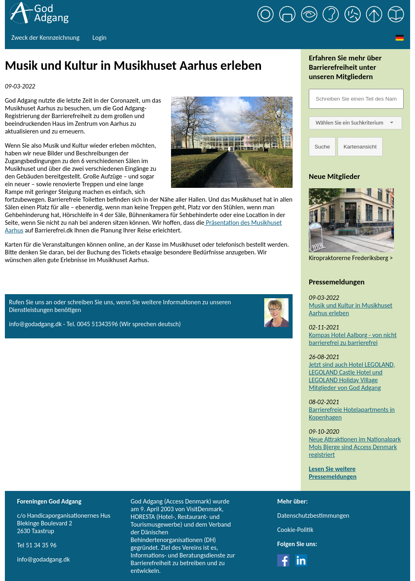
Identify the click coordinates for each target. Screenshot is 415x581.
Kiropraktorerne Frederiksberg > (351, 258)
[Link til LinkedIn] (301, 564)
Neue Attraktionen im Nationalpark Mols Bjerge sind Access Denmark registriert (355, 446)
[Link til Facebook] (285, 564)
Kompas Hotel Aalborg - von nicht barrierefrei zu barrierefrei (353, 338)
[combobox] (355, 122)
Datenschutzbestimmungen (313, 515)
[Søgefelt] (356, 99)
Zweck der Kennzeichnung (45, 37)
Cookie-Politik (295, 530)
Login (99, 37)
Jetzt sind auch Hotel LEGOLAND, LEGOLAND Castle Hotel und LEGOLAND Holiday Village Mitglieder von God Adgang (352, 376)
